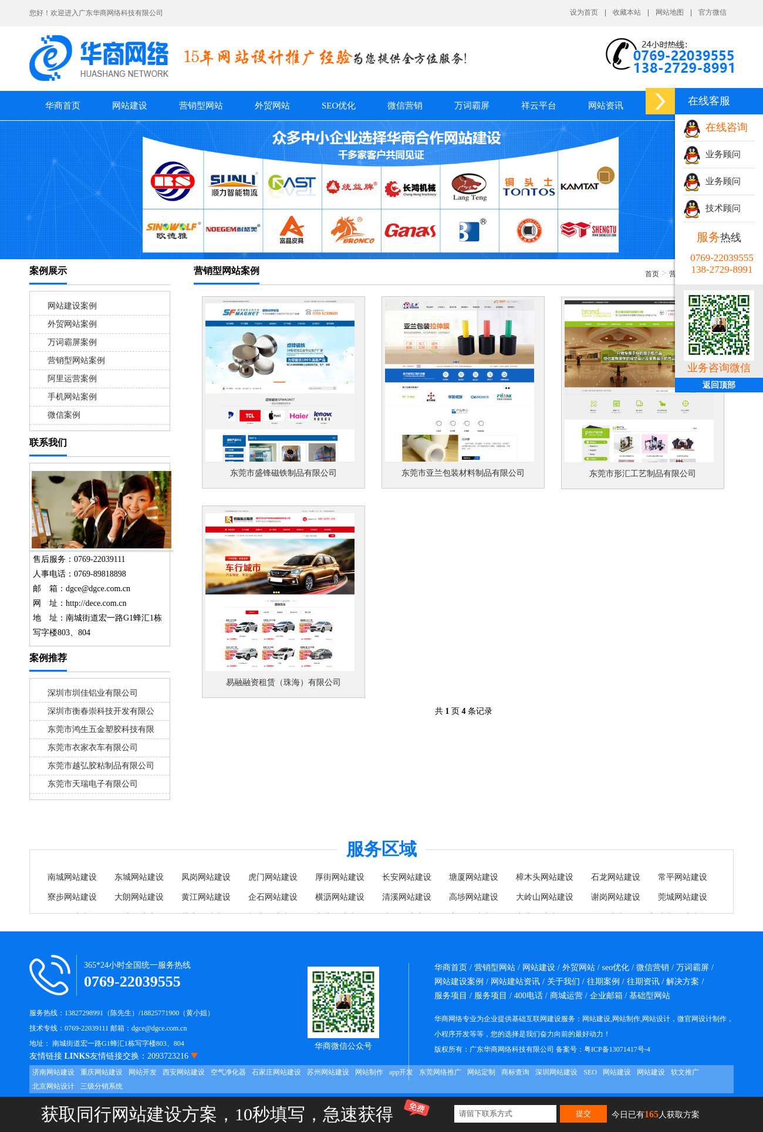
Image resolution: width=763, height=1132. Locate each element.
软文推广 (685, 1072)
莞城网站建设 (682, 897)
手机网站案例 (72, 396)
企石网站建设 (273, 897)
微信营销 (405, 105)
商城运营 (566, 995)
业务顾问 (712, 154)
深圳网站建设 (556, 1072)
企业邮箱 (606, 995)
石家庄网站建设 (276, 1072)
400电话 (528, 995)
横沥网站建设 (339, 897)
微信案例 (64, 415)
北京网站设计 (53, 1086)
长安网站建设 (406, 877)
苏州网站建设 (328, 1072)
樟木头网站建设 (544, 877)
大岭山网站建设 (544, 897)
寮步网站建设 (72, 897)
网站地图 (670, 12)
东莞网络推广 (440, 1072)
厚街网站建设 (339, 877)
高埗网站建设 (473, 897)
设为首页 (584, 12)
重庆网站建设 (101, 1072)
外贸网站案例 (72, 324)
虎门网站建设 (273, 877)
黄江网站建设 (206, 897)
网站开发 (143, 1072)
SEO (590, 1072)
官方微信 (712, 12)
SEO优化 (339, 105)
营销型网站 (494, 967)
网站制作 (369, 1072)
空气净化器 (228, 1072)
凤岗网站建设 (206, 877)
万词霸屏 (471, 105)
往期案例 (603, 981)
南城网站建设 (72, 877)
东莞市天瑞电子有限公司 (93, 783)
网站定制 (481, 1072)
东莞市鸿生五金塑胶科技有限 (101, 729)
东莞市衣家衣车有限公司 (93, 747)
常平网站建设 (682, 877)
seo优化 (616, 967)
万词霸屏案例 (72, 342)
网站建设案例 (72, 305)
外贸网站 (272, 105)
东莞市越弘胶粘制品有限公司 (101, 765)
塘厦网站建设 (473, 877)
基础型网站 (649, 995)
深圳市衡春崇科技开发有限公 (101, 711)
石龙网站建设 (615, 877)
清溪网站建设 (406, 897)
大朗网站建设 (139, 897)
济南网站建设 (53, 1072)
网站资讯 (605, 105)
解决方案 (682, 981)
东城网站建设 (139, 877)
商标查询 (515, 1072)
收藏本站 (627, 12)
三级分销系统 (101, 1086)
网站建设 (617, 1072)
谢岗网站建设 (615, 897)
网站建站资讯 (515, 981)
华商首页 (62, 105)
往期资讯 (643, 981)
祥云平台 (538, 105)
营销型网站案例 (76, 360)
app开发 (401, 1072)
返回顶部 (719, 385)
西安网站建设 (184, 1072)
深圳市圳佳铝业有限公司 (93, 693)
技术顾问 (712, 208)
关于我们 (563, 981)
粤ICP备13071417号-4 (617, 1049)
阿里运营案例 (72, 378)
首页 (652, 274)
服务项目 (450, 995)
